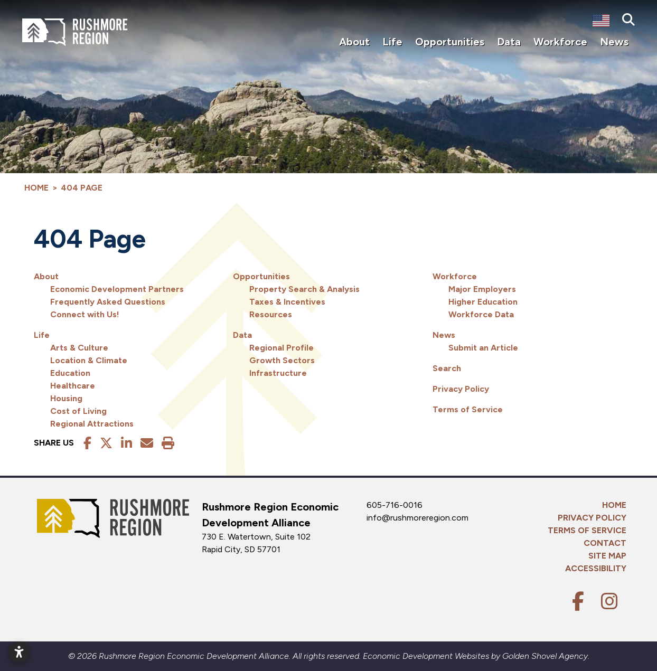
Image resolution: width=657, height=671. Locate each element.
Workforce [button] (560, 41)
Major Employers (482, 289)
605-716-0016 (395, 505)
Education (70, 373)
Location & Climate (88, 360)
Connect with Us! (84, 314)
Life (42, 335)
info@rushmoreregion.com (417, 518)
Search (447, 368)
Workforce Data (481, 314)
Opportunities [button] (449, 41)
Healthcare (72, 386)
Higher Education (483, 302)
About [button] (354, 41)
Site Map (607, 556)
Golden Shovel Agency (545, 656)
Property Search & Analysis (304, 289)
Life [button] (392, 41)
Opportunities (261, 276)
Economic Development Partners (117, 289)
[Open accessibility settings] (19, 652)
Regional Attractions (92, 424)
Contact (605, 543)
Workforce (455, 276)
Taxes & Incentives (287, 302)
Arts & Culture (79, 348)
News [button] (614, 41)
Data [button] (509, 41)
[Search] (628, 20)
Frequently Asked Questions (107, 302)
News (444, 335)
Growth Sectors (282, 360)
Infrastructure (278, 373)
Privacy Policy (461, 389)
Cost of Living (78, 411)
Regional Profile (281, 348)
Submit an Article (483, 348)
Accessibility (595, 568)
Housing (66, 398)
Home (614, 505)
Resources (270, 314)
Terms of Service (468, 409)
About (46, 276)
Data (242, 335)
